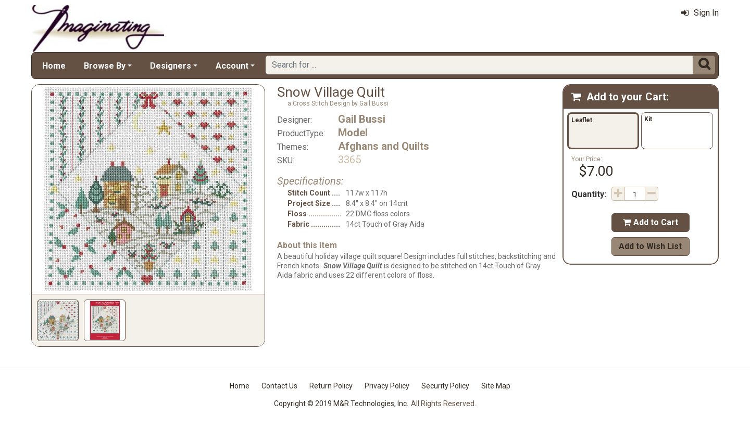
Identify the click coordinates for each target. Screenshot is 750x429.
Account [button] (232, 66)
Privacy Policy (387, 386)
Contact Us (279, 386)
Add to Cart (650, 222)
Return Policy (331, 386)
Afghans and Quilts (383, 146)
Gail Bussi (361, 119)
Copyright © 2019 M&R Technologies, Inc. (341, 403)
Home (54, 66)
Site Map (495, 386)
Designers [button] (170, 66)
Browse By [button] (105, 66)
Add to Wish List (650, 246)
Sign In (700, 13)
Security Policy (445, 386)
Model (353, 132)
